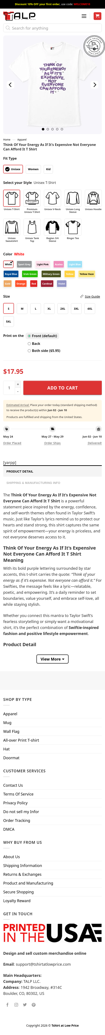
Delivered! (95, 443)
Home (6, 139)
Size (51, 296)
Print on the (13, 335)
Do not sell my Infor (21, 811)
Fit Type (10, 158)
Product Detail (19, 471)
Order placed (12, 443)
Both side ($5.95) (44, 350)
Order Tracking (16, 820)
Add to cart (62, 388)
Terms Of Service (18, 794)
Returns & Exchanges (22, 874)
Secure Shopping (18, 891)
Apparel (22, 139)
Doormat (11, 757)
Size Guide (92, 296)
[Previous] (10, 85)
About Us (11, 856)
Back (34, 343)
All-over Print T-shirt (21, 740)
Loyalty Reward (17, 900)
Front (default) (42, 335)
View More (50, 659)
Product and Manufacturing (28, 883)
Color (7, 254)
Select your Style (17, 182)
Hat (6, 749)
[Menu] (84, 16)
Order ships (52, 443)
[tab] (52, 471)
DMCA (8, 829)
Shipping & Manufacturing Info (33, 483)
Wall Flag (11, 731)
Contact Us (13, 785)
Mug (7, 722)
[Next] (94, 85)
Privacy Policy (15, 802)
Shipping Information (22, 865)
